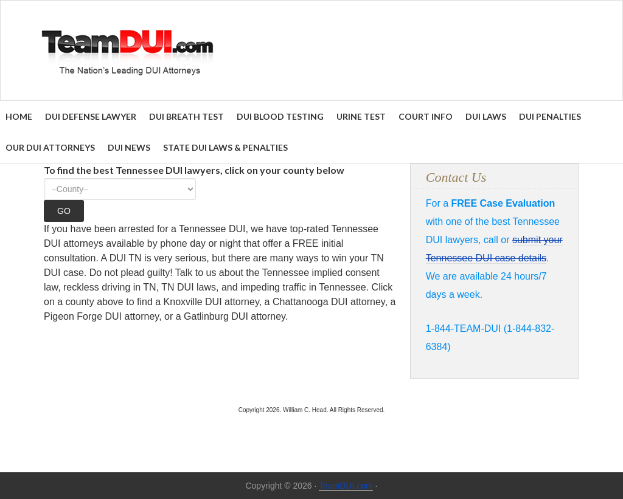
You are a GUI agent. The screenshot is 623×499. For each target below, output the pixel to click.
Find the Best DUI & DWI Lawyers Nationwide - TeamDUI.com (311, 50)
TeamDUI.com (346, 485)
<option (120, 189)
